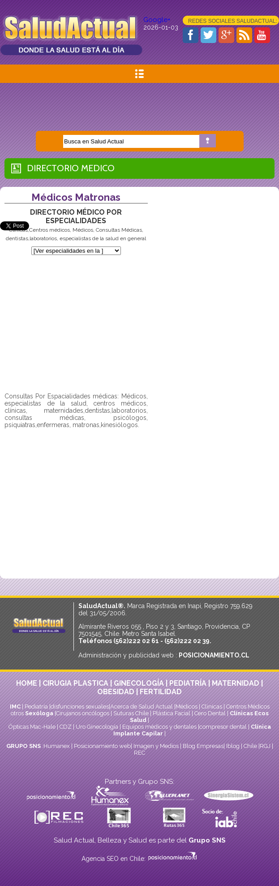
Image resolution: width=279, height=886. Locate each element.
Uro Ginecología (97, 726)
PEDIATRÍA (187, 683)
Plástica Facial (172, 713)
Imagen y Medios (156, 746)
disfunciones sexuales (80, 706)
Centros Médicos (248, 706)
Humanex (56, 746)
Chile (250, 746)
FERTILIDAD (161, 691)
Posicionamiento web (102, 746)
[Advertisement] (139, 102)
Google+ (157, 20)
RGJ (265, 746)
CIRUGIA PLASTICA (75, 683)
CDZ (66, 726)
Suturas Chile (131, 713)
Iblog (233, 746)
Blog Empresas (202, 746)
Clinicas (212, 706)
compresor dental (223, 726)
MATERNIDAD (235, 683)
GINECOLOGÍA (139, 683)
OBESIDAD (115, 691)
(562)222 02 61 (136, 640)
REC (139, 752)
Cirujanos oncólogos (82, 713)
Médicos (187, 706)
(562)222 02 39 (187, 640)
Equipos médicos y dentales (160, 726)
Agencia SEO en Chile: (114, 858)
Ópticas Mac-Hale (32, 726)
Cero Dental (210, 713)
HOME (26, 683)
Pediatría (36, 706)
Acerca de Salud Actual (141, 706)
